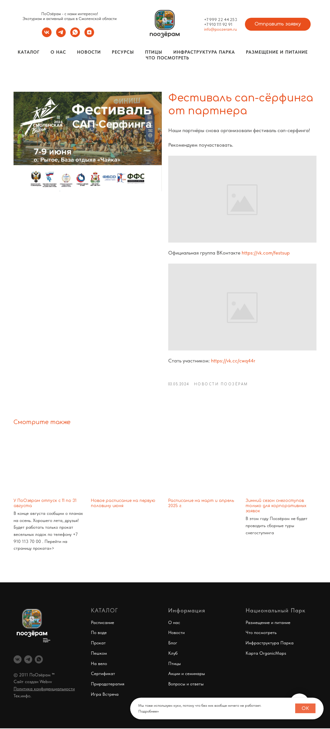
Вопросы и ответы (186, 684)
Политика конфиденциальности (44, 689)
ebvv (47, 682)
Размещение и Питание (277, 52)
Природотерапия (107, 684)
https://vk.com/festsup (266, 253)
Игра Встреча (105, 694)
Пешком (99, 653)
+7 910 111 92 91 (218, 24)
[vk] (47, 35)
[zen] (89, 35)
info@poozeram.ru (220, 29)
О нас (174, 622)
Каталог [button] (29, 52)
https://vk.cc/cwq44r (233, 361)
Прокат (98, 643)
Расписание (102, 622)
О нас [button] (58, 52)
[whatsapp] (75, 35)
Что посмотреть (167, 57)
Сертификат (103, 673)
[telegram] (61, 35)
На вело (99, 663)
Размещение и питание (268, 622)
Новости (89, 52)
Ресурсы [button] (123, 52)
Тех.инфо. (22, 696)
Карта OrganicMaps (266, 653)
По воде (99, 633)
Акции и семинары (186, 673)
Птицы (153, 52)
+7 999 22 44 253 (220, 19)
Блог (172, 643)
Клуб (173, 653)
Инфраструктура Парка (204, 52)
